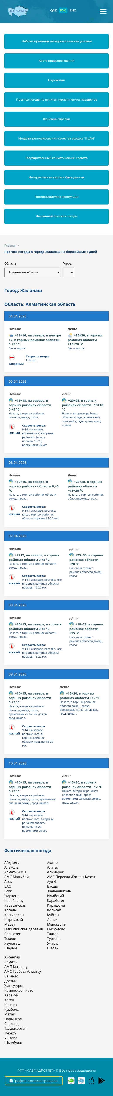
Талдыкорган (15, 1028)
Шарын (10, 948)
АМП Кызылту (16, 966)
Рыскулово (56, 929)
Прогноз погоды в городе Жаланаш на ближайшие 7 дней (50, 252)
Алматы (10, 962)
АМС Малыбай (16, 876)
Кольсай (54, 910)
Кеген (9, 1000)
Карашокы (56, 905)
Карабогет (56, 900)
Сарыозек (12, 933)
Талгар (52, 933)
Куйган (53, 914)
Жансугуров (14, 985)
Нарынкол (13, 1019)
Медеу (9, 924)
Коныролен (14, 914)
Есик (8, 891)
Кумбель (11, 1009)
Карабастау (13, 900)
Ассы (8, 881)
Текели (10, 938)
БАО (7, 886)
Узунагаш (12, 943)
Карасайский (15, 905)
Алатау (53, 867)
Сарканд (11, 1023)
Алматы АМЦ (15, 872)
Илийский (55, 895)
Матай (9, 1014)
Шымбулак (13, 1042)
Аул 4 (51, 881)
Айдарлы (12, 862)
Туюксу (10, 1033)
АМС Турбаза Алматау (22, 971)
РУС (63, 10)
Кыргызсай (13, 919)
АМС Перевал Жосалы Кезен (71, 876)
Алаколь (11, 867)
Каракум (11, 995)
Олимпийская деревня (23, 929)
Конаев (10, 1004)
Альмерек (55, 872)
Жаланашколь (59, 891)
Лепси (52, 919)
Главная (10, 245)
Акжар (52, 862)
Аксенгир (12, 957)
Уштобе (10, 1038)
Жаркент (11, 895)
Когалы (10, 910)
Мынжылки (56, 924)
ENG (73, 10)
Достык (10, 981)
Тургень (54, 938)
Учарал (53, 943)
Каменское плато (18, 990)
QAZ (53, 10)
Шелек (52, 948)
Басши (52, 886)
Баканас (11, 976)
